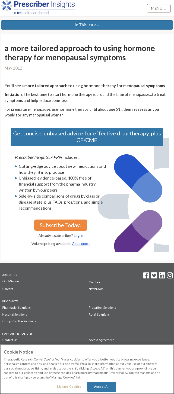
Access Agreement (101, 340)
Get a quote (81, 243)
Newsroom (96, 289)
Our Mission (10, 281)
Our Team (95, 282)
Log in (78, 235)
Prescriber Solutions (102, 307)
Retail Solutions (99, 314)
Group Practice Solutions (19, 321)
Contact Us (9, 340)
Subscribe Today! (61, 225)
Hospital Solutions (14, 314)
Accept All (101, 386)
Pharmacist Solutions (16, 307)
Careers (7, 289)
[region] (87, 369)
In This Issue (87, 24)
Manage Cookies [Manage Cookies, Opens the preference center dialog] (69, 386)
